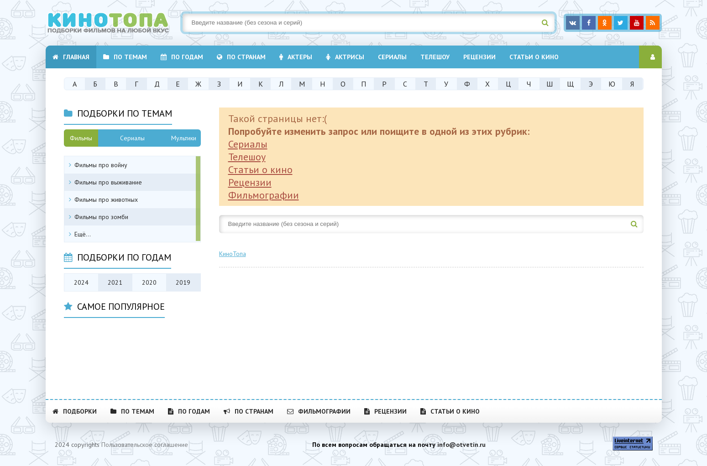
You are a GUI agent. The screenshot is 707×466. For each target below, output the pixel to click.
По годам (182, 57)
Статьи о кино (534, 57)
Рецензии (479, 57)
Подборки (74, 411)
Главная (70, 57)
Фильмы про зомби (101, 217)
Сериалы (247, 144)
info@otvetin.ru (461, 444)
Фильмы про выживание (108, 182)
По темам (125, 57)
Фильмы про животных (106, 199)
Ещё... (82, 234)
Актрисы (345, 57)
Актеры (295, 57)
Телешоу (435, 57)
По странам (241, 57)
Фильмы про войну (100, 165)
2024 (81, 282)
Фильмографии (263, 195)
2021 (115, 282)
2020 (149, 282)
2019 (183, 282)
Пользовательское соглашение (144, 444)
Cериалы (392, 57)
